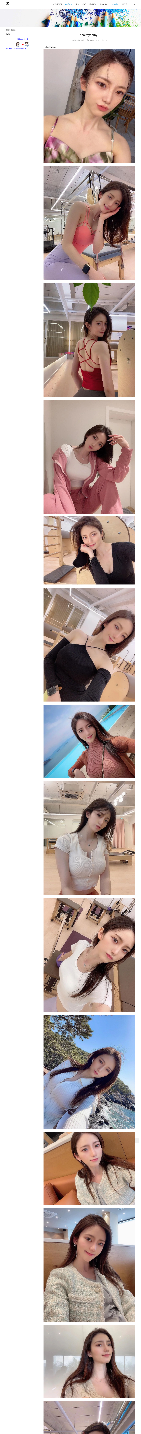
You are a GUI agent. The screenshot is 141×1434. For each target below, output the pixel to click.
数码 (84, 4)
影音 (77, 4)
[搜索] (134, 4)
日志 (82, 40)
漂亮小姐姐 (104, 4)
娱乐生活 (68, 4)
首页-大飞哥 (57, 4)
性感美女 (115, 4)
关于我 (124, 4)
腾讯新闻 (92, 4)
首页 (7, 30)
